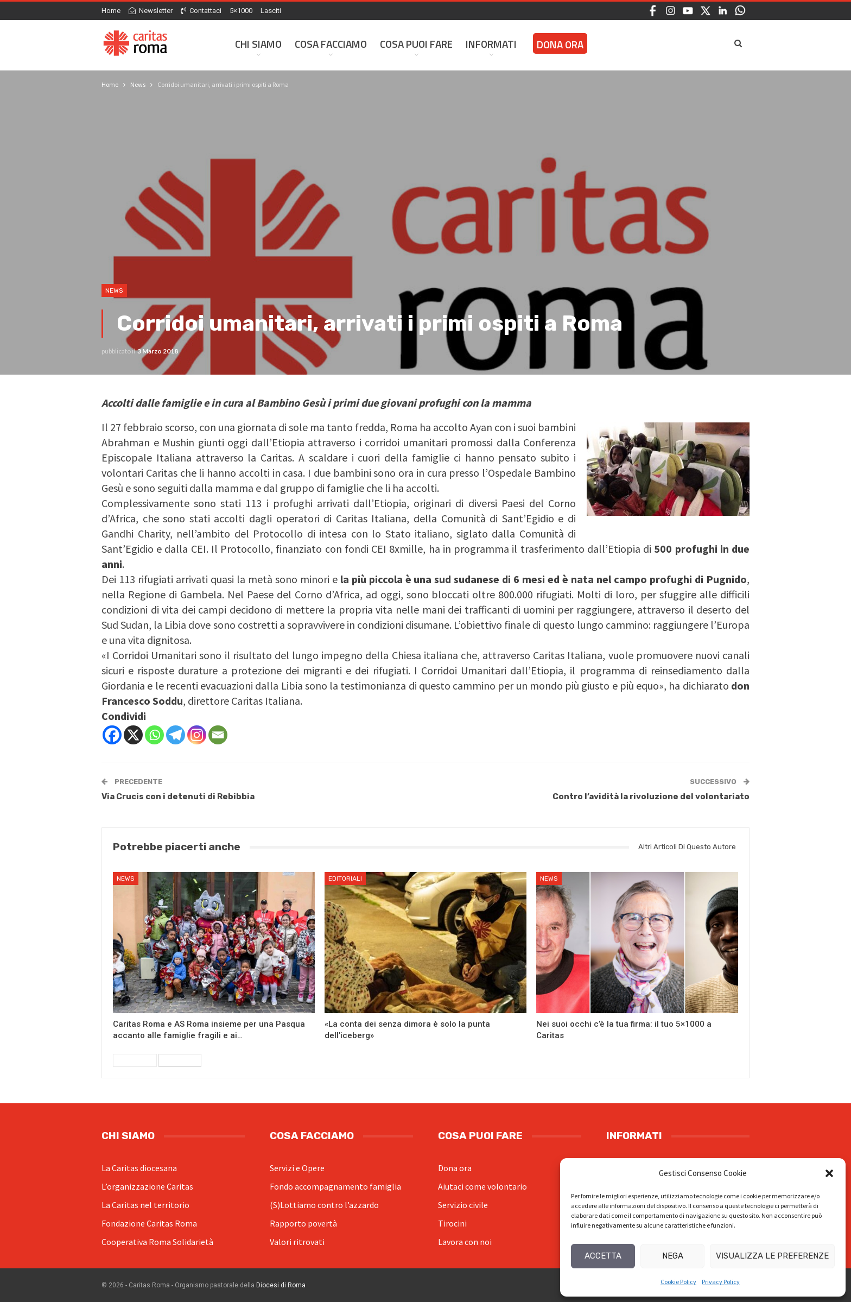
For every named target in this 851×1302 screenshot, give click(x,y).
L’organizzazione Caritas (147, 1186)
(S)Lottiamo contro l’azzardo (324, 1204)
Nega (672, 1256)
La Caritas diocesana (139, 1167)
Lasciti (271, 11)
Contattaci (201, 11)
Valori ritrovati (297, 1241)
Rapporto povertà (303, 1223)
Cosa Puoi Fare (416, 44)
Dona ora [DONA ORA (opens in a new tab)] (560, 44)
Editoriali (345, 878)
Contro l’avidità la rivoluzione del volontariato (651, 796)
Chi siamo (258, 44)
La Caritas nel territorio (145, 1204)
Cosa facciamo (331, 44)
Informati (491, 44)
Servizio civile (463, 1204)
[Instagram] (196, 734)
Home (110, 11)
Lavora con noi (465, 1241)
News (114, 290)
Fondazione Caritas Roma (149, 1223)
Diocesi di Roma (281, 1285)
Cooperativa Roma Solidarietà (157, 1241)
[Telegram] (175, 734)
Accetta (603, 1256)
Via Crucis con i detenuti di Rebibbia (178, 796)
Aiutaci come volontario (482, 1186)
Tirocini (452, 1223)
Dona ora (455, 1167)
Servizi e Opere (297, 1167)
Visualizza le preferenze (772, 1256)
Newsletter (151, 11)
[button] (829, 1173)
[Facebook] (112, 734)
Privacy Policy (721, 1282)
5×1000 (241, 11)
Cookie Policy (678, 1282)
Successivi (180, 1060)
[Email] (217, 734)
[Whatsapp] (154, 734)
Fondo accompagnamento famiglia (335, 1186)
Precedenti (135, 1060)
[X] (133, 734)
